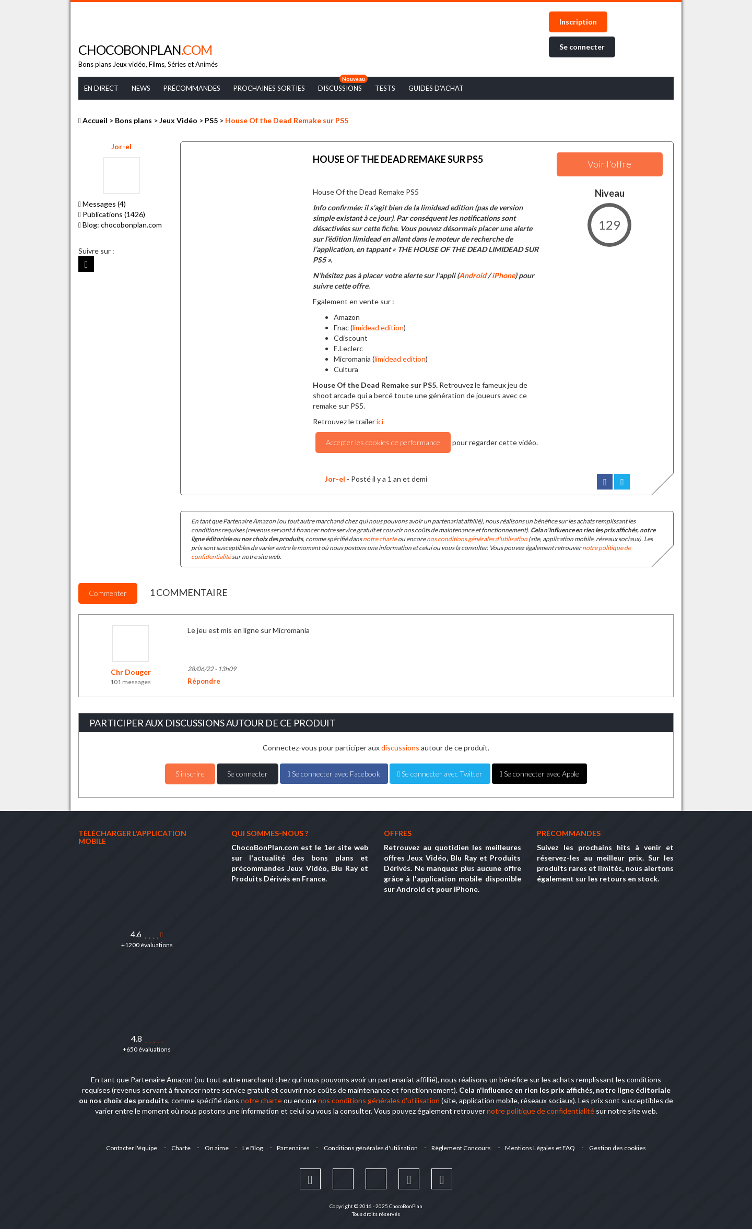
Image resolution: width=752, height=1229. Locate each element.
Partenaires (293, 1146)
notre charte (380, 537)
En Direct (101, 88)
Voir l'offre (609, 164)
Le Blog (252, 1146)
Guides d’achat (436, 88)
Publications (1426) (111, 214)
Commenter (108, 591)
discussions (400, 745)
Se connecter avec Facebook (334, 771)
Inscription (578, 21)
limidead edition (378, 325)
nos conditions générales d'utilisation (477, 537)
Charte (179, 1146)
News (141, 88)
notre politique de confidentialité (540, 1109)
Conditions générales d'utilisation (371, 1146)
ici (380, 419)
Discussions (340, 88)
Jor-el (121, 146)
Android (472, 273)
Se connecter (582, 46)
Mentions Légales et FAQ (542, 1146)
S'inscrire (190, 771)
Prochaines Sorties (269, 88)
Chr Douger (131, 669)
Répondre (203, 679)
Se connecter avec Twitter (440, 771)
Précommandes (191, 88)
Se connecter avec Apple (539, 771)
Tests (385, 88)
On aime (215, 1146)
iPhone (503, 273)
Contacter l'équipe (129, 1146)
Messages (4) (102, 203)
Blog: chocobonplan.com (120, 224)
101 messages (130, 680)
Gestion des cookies (620, 1146)
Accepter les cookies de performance (383, 440)
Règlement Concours (462, 1146)
